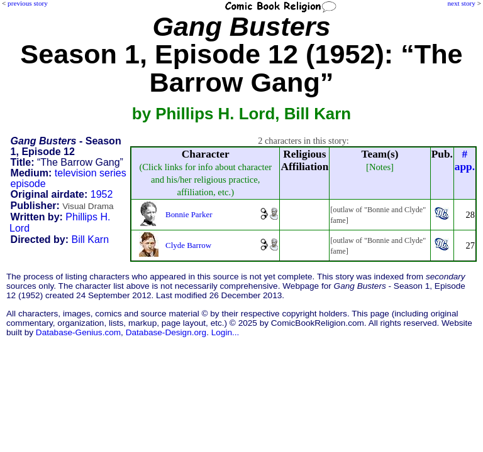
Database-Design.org (166, 332)
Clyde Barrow (188, 245)
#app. (465, 160)
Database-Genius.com (78, 332)
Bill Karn (90, 239)
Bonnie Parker (188, 214)
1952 (102, 194)
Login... (225, 332)
